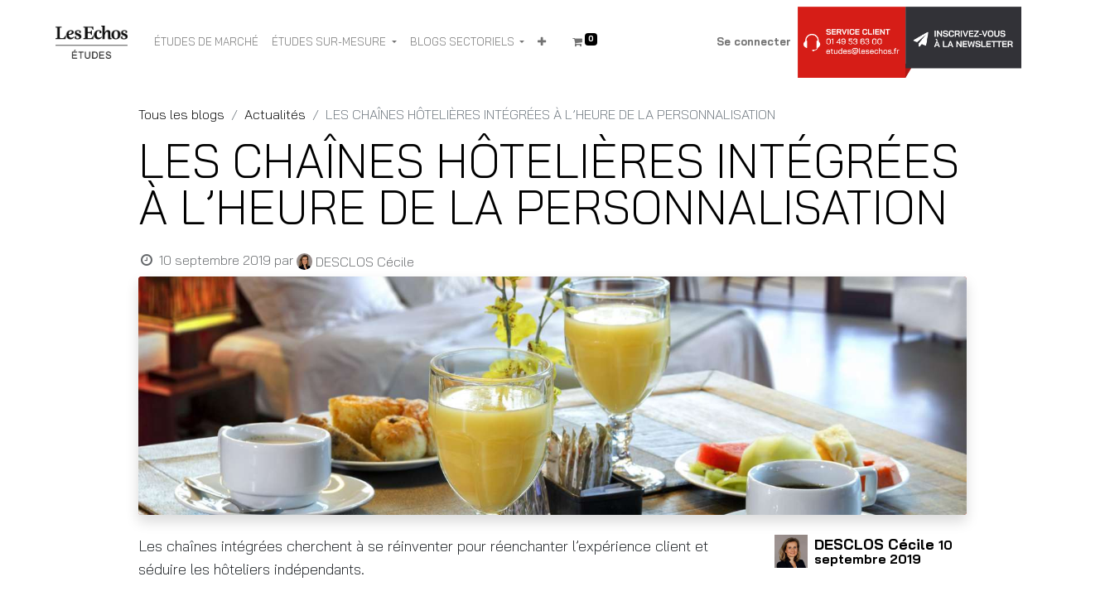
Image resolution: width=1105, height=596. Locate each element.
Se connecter (754, 41)
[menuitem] (206, 42)
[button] (541, 42)
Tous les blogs (181, 114)
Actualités (275, 114)
